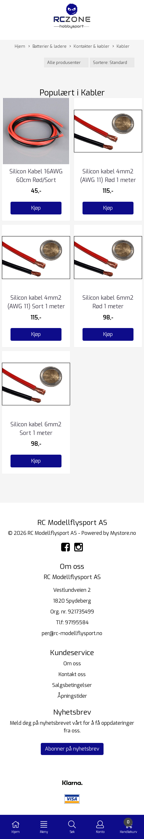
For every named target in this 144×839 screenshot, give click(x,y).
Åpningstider (72, 696)
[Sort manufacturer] (66, 62)
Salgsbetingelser (72, 685)
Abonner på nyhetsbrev (72, 748)
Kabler (120, 46)
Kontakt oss (72, 674)
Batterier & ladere (47, 46)
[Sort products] (112, 62)
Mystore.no (123, 533)
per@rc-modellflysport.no (72, 633)
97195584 (77, 622)
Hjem (20, 46)
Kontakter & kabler (89, 46)
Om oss (72, 663)
